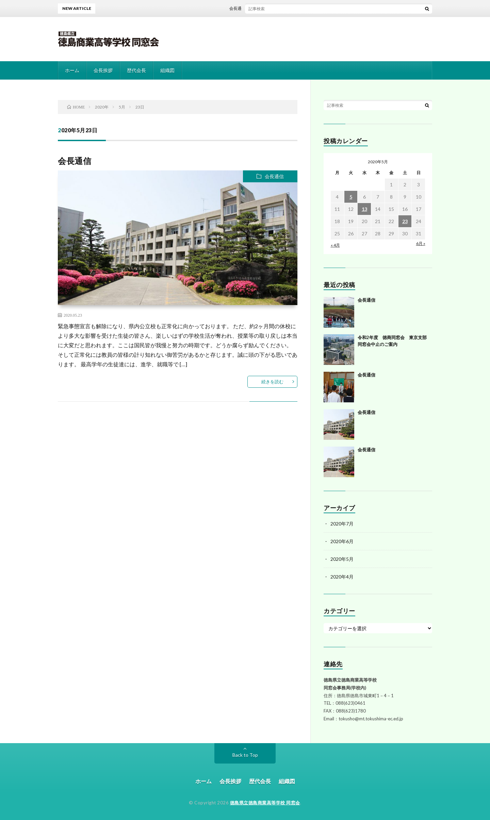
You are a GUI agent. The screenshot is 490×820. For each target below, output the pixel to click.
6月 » (420, 243)
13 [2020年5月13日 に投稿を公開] (364, 209)
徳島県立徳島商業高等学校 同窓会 (265, 802)
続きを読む (272, 381)
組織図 (167, 70)
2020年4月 (342, 577)
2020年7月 (342, 523)
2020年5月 (342, 559)
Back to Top (245, 755)
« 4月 (335, 245)
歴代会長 (136, 70)
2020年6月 (342, 541)
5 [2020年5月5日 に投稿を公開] (350, 197)
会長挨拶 (103, 70)
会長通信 (239, 8)
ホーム (72, 70)
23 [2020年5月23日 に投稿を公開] (405, 221)
